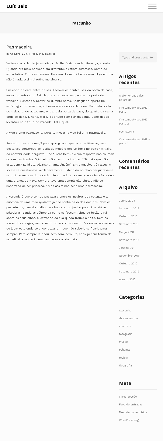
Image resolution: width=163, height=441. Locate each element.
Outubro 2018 (128, 216)
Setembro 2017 (129, 240)
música (123, 341)
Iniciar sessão (128, 396)
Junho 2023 (127, 200)
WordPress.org (129, 420)
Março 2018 (126, 232)
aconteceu (126, 326)
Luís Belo (16, 6)
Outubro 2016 (128, 263)
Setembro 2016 (129, 271)
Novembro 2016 (129, 255)
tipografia (125, 365)
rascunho (37, 53)
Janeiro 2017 (127, 247)
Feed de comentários (133, 412)
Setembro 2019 (129, 208)
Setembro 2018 (129, 224)
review (123, 357)
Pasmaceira (19, 47)
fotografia (125, 334)
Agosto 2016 (127, 279)
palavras (50, 53)
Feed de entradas (130, 404)
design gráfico (128, 318)
